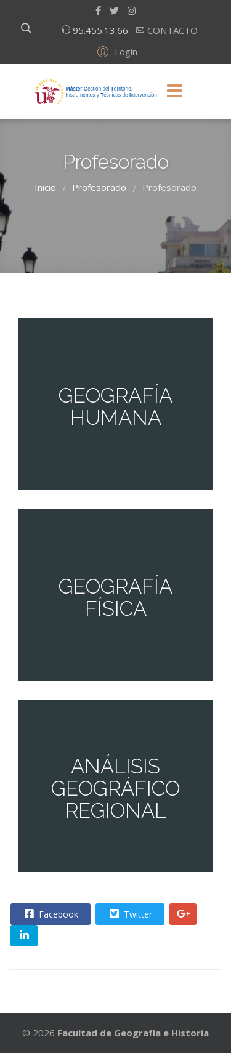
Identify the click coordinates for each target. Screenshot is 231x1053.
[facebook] (98, 10)
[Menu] (175, 91)
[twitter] (114, 10)
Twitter (129, 913)
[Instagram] (132, 10)
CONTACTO (171, 30)
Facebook (50, 913)
